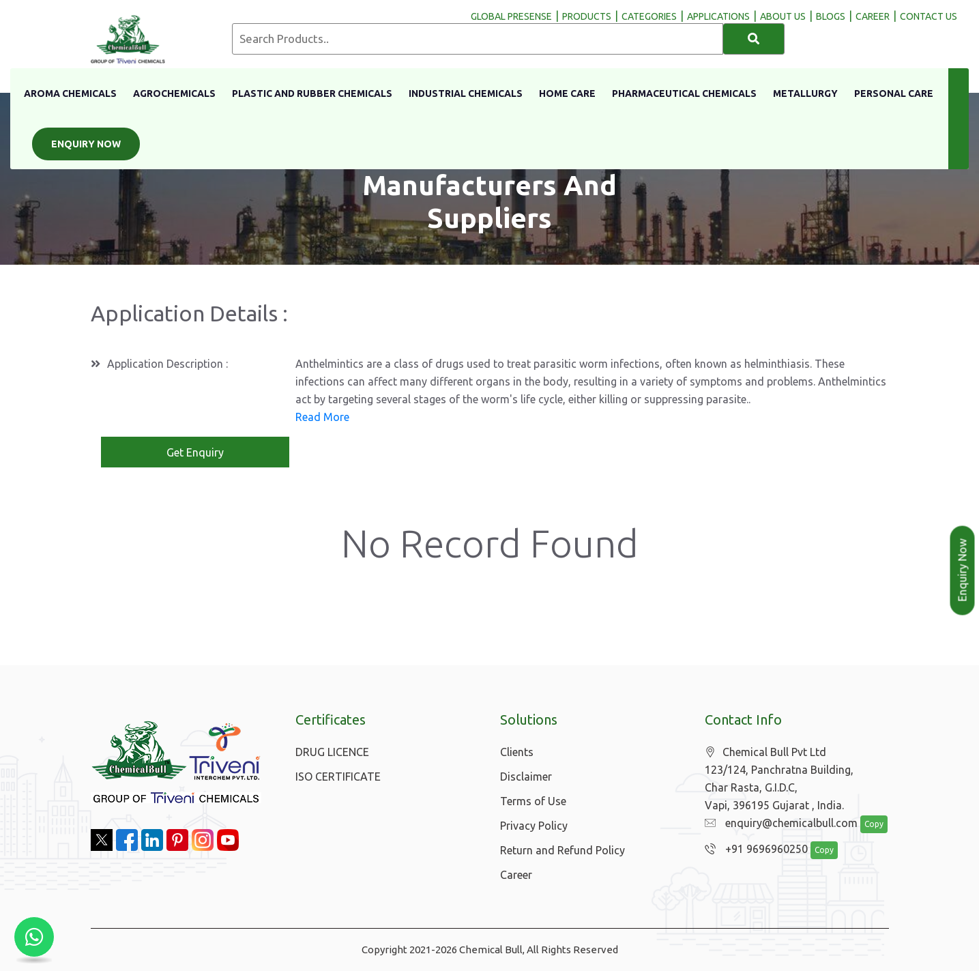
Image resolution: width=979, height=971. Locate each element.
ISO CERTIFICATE (338, 776)
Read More (322, 417)
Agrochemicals (174, 93)
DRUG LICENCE (332, 752)
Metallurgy (805, 93)
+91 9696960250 (753, 849)
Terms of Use (533, 801)
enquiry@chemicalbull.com (778, 823)
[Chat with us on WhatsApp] (34, 936)
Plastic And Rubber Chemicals (312, 93)
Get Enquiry (195, 452)
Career (516, 875)
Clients (517, 752)
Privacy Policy (534, 826)
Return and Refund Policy (562, 850)
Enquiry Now (86, 144)
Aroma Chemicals (70, 93)
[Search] (754, 39)
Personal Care (893, 93)
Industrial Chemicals (466, 93)
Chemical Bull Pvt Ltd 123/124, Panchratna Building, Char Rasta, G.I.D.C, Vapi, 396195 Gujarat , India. (779, 779)
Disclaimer (526, 776)
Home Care (567, 93)
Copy (866, 824)
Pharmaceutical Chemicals (684, 93)
